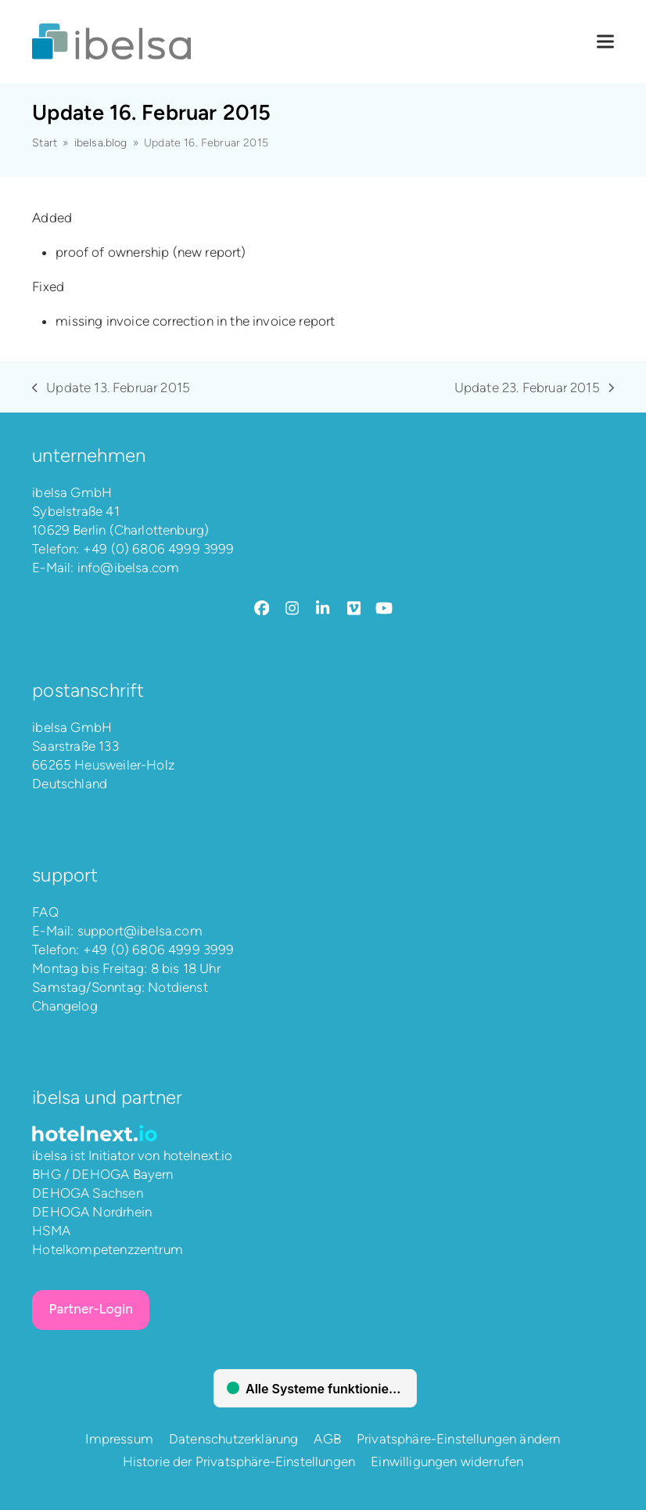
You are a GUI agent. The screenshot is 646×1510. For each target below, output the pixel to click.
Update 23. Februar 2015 (534, 388)
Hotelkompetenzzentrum (107, 1249)
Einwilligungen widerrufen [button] (447, 1461)
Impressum (119, 1439)
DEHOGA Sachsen (87, 1193)
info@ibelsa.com (128, 567)
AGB (327, 1439)
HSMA (51, 1230)
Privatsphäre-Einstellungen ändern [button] (459, 1439)
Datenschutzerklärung (233, 1439)
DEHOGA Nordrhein (92, 1212)
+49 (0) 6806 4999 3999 (159, 549)
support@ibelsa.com (140, 931)
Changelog (65, 1006)
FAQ (45, 912)
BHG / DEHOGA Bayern (102, 1174)
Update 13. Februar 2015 (111, 388)
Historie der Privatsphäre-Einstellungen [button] (239, 1461)
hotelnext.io (198, 1155)
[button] (605, 42)
